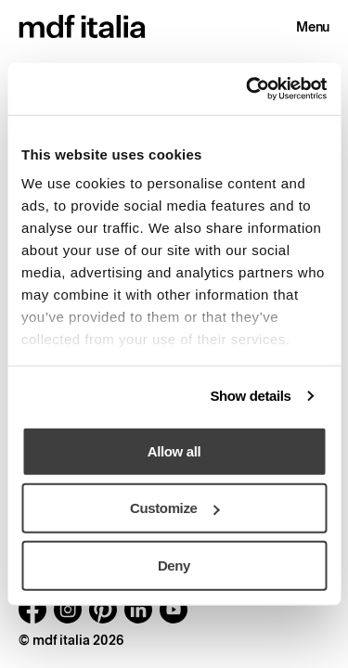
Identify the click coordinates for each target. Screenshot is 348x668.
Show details (250, 396)
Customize (175, 508)
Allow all (174, 450)
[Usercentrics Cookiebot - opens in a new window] (248, 89)
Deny (174, 564)
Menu (312, 26)
